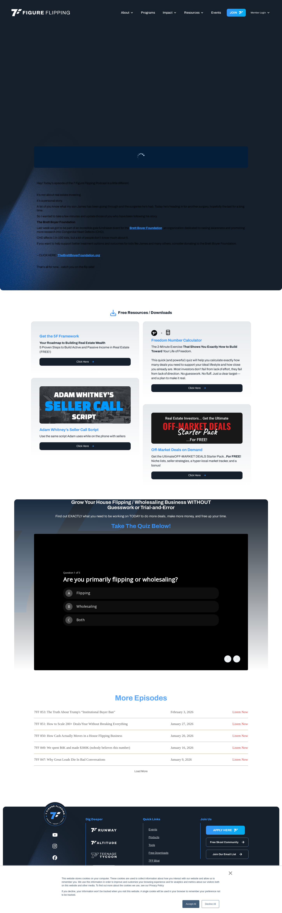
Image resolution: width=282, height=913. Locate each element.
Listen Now (240, 712)
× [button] (230, 873)
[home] (50, 12)
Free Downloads (158, 852)
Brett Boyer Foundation (146, 228)
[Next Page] (141, 771)
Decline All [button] (210, 904)
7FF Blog (154, 860)
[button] (127, 13)
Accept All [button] (191, 904)
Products (154, 837)
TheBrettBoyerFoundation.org (79, 255)
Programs (148, 12)
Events (216, 12)
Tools (152, 845)
